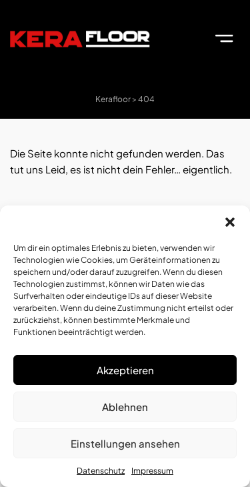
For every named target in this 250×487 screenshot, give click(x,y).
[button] (230, 222)
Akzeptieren (125, 370)
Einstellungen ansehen (125, 443)
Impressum (152, 471)
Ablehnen (125, 406)
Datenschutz (101, 471)
